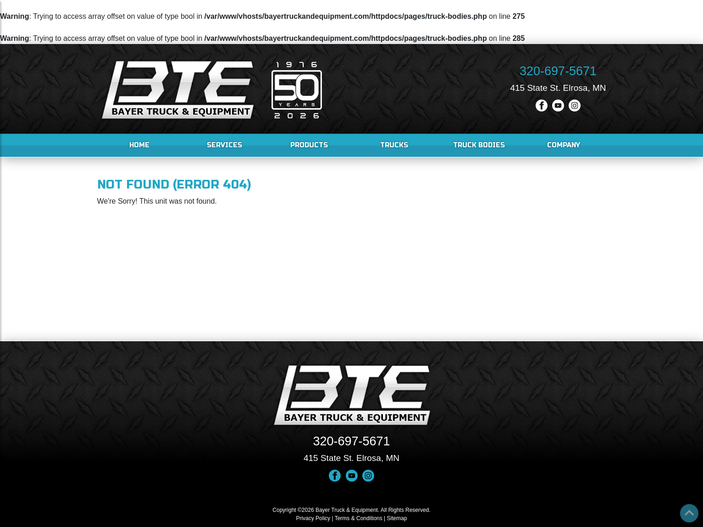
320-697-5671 (558, 71)
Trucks (394, 145)
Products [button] (309, 145)
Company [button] (563, 145)
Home (139, 145)
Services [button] (224, 145)
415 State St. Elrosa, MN (558, 88)
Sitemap (397, 518)
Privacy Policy (313, 518)
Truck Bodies (479, 145)
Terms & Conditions (358, 518)
